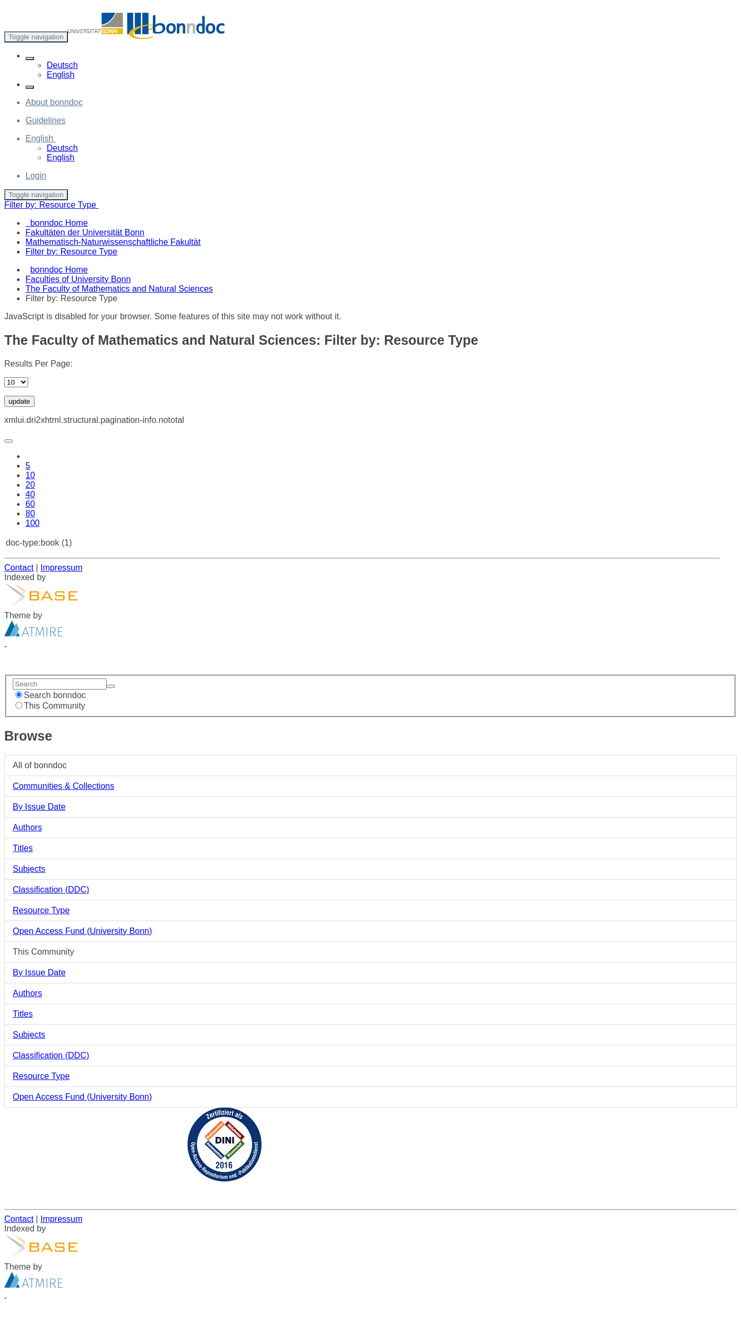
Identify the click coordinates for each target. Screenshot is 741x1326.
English (60, 74)
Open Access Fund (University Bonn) (82, 931)
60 (30, 503)
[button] (29, 58)
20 (30, 484)
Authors (27, 827)
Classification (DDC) (51, 889)
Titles (23, 848)
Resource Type (41, 910)
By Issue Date (39, 806)
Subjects (29, 868)
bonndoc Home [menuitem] (56, 222)
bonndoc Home (59, 269)
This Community (50, 705)
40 (30, 494)
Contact (18, 567)
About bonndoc (54, 102)
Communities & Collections (63, 785)
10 (30, 475)
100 (32, 523)
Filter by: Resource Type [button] (51, 204)
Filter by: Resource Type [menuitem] (71, 251)
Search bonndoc (50, 695)
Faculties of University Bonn (78, 279)
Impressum (61, 567)
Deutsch (62, 65)
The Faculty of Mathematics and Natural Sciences (119, 288)
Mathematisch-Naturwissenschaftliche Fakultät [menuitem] (113, 241)
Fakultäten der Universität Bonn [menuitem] (84, 232)
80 (30, 513)
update (19, 401)
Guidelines (45, 120)
